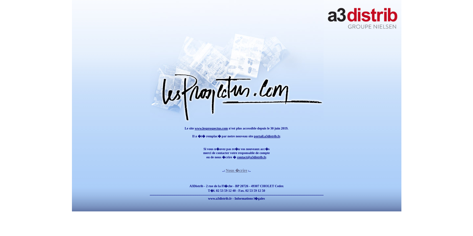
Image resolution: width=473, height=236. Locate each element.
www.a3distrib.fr (220, 198)
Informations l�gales (250, 198)
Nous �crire (236, 170)
